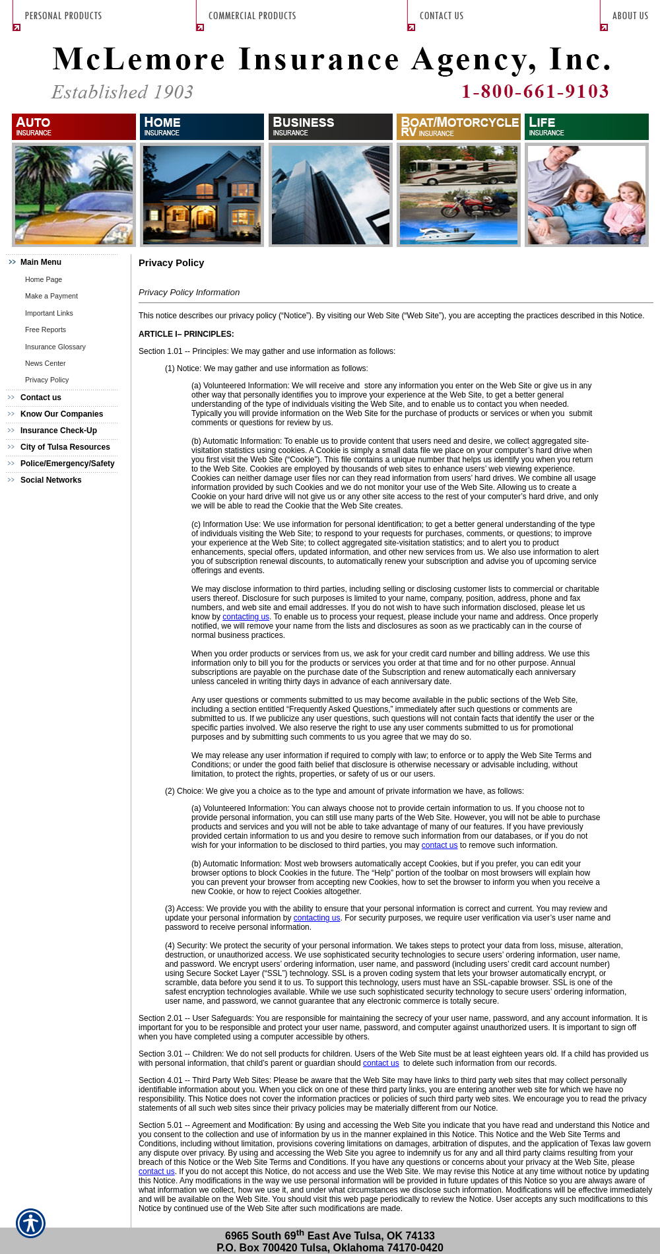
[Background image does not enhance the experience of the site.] (66, 262)
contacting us (245, 616)
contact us (440, 845)
